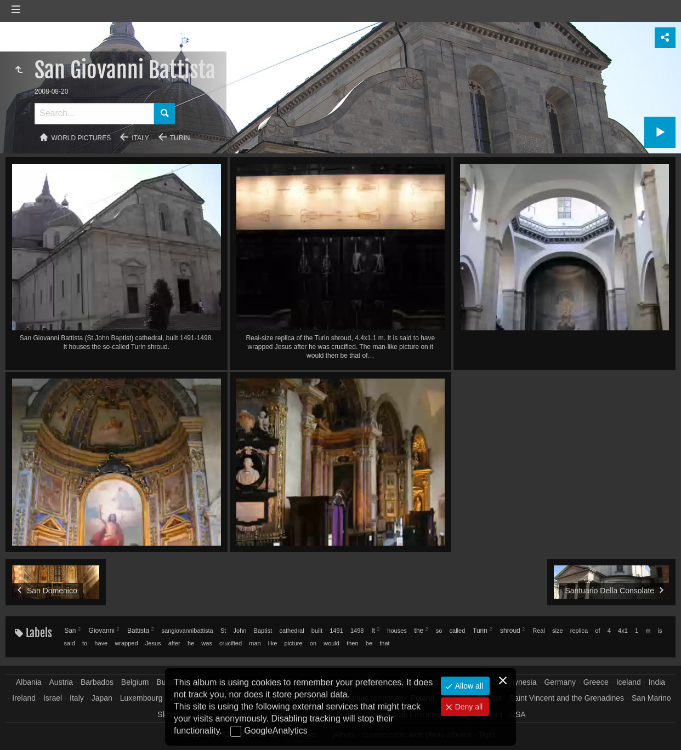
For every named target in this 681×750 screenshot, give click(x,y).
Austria (61, 682)
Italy (140, 138)
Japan (102, 698)
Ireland (24, 698)
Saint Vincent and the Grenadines (566, 698)
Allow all (468, 686)
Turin (180, 138)
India (657, 682)
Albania (29, 682)
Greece (596, 682)
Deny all (468, 706)
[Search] (94, 113)
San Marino (651, 698)
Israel (52, 698)
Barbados (97, 682)
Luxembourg (141, 698)
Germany (560, 682)
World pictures (81, 138)
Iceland (628, 682)
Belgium (135, 682)
